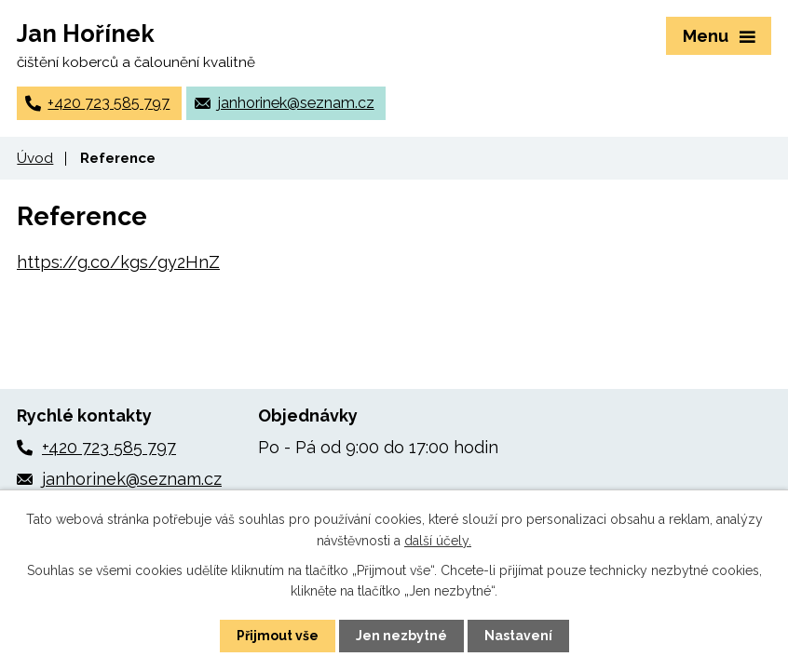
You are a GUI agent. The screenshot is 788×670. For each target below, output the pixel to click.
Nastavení (518, 635)
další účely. (437, 539)
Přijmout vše (278, 635)
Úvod (35, 158)
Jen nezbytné (401, 635)
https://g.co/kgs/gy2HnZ (118, 262)
